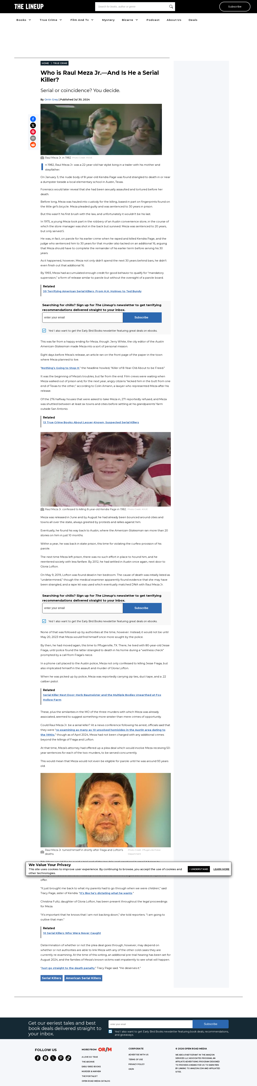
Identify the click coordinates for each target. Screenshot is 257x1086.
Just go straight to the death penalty (68, 968)
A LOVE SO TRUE (90, 1057)
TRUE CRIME (60, 63)
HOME (45, 63)
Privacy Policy (136, 1064)
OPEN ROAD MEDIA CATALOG (96, 1081)
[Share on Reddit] (33, 145)
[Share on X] (33, 125)
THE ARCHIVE (88, 1062)
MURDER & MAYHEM (91, 1071)
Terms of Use (135, 1059)
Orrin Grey (51, 99)
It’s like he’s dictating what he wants (106, 893)
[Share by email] (33, 138)
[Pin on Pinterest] (33, 132)
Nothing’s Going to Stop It (60, 368)
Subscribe (234, 6)
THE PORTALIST (90, 1076)
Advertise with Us (138, 1055)
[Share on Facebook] (33, 119)
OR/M (131, 1069)
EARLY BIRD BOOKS (91, 1066)
